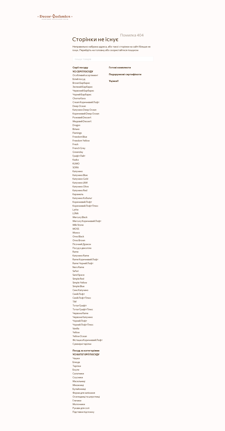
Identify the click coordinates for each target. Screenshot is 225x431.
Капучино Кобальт (82, 198)
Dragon (76, 125)
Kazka (76, 159)
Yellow (76, 332)
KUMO (76, 163)
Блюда (76, 362)
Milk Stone (78, 224)
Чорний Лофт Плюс (83, 324)
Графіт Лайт (79, 155)
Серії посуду (80, 67)
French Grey (79, 148)
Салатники (78, 373)
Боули (76, 369)
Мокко (76, 232)
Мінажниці (78, 385)
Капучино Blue (80, 175)
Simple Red (78, 278)
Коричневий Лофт (82, 202)
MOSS (76, 228)
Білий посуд (79, 79)
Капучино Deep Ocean (84, 109)
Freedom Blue (80, 136)
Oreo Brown (79, 240)
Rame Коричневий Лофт (85, 259)
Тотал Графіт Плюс (83, 309)
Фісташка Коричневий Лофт (87, 340)
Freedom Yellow (81, 140)
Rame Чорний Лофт (83, 263)
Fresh (75, 144)
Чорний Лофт (80, 320)
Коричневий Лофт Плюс (85, 205)
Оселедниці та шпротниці (86, 396)
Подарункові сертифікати (125, 74)
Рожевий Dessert (82, 117)
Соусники (78, 377)
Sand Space (78, 274)
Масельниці (79, 381)
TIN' (75, 301)
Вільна (76, 129)
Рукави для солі (81, 408)
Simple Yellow (80, 282)
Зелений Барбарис (83, 86)
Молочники (79, 404)
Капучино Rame (81, 255)
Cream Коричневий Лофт (86, 102)
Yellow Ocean (80, 336)
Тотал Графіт (80, 305)
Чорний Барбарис (82, 94)
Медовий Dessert (82, 121)
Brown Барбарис (81, 83)
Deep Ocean (79, 106)
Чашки (76, 358)
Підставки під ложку (83, 411)
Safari (76, 271)
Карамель (78, 194)
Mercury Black (80, 217)
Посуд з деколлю (82, 248)
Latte (76, 209)
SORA (76, 167)
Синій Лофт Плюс (82, 297)
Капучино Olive (81, 186)
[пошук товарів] (150, 59)
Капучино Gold (80, 178)
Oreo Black (78, 236)
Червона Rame (80, 313)
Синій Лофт (79, 294)
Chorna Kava (79, 98)
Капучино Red (80, 190)
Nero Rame (78, 267)
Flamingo (77, 132)
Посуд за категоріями (86, 350)
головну (100, 50)
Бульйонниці (79, 389)
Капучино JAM (80, 182)
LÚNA (76, 213)
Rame (76, 251)
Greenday (78, 152)
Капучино (78, 171)
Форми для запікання (84, 392)
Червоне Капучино (83, 317)
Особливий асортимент (85, 75)
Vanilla (76, 328)
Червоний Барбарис (83, 90)
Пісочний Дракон (82, 244)
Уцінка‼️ (114, 80)
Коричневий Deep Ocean (86, 113)
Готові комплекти (120, 67)
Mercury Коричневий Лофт (87, 221)
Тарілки (77, 366)
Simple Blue (78, 286)
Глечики (77, 400)
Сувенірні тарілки (82, 343)
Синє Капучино (80, 290)
